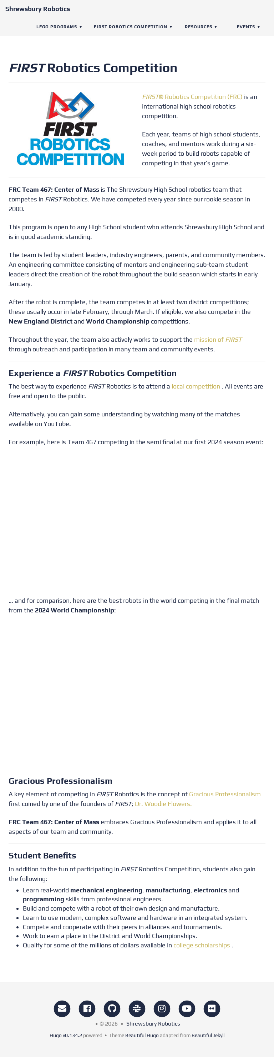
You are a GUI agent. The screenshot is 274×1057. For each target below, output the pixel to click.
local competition (196, 386)
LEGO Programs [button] (56, 33)
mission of (218, 339)
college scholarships (201, 945)
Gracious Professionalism (225, 794)
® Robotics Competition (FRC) (192, 96)
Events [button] (246, 33)
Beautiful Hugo (142, 1035)
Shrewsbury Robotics (37, 16)
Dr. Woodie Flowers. (163, 803)
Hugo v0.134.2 (66, 1035)
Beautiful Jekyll (208, 1035)
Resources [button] (198, 33)
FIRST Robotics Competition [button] (130, 33)
